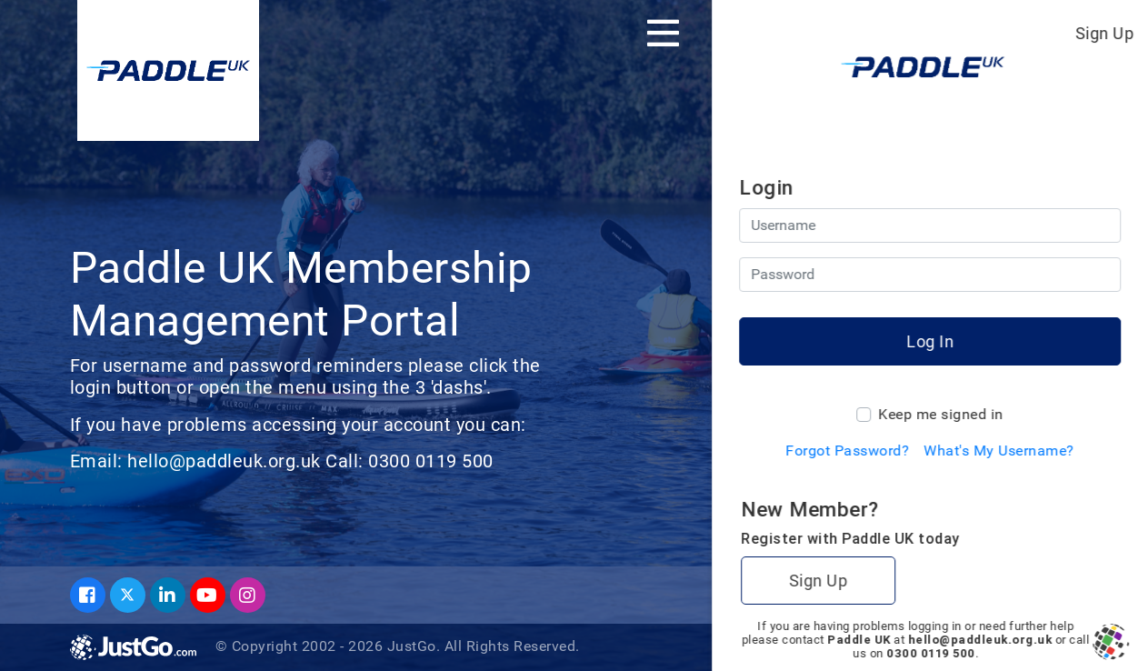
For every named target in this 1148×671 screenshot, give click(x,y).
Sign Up (1104, 33)
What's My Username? (998, 450)
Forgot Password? (847, 450)
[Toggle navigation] (663, 33)
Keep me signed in (940, 414)
